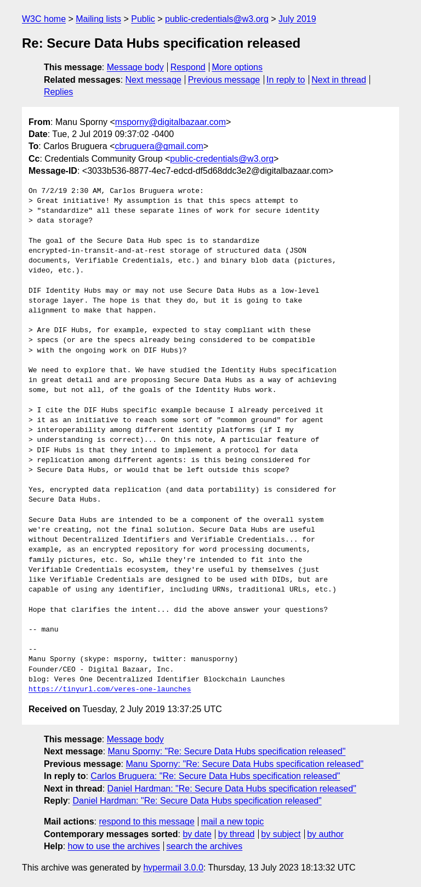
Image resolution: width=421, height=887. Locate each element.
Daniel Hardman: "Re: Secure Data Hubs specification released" (231, 788)
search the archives (205, 846)
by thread (236, 834)
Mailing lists (98, 19)
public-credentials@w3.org (217, 19)
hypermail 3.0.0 (173, 867)
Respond (188, 67)
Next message (153, 79)
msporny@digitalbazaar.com (170, 122)
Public (143, 19)
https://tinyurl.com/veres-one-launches (110, 690)
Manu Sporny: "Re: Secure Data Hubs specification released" (227, 751)
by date (197, 834)
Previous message (224, 79)
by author (325, 834)
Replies (58, 91)
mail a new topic (232, 821)
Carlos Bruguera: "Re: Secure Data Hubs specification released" (215, 776)
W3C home (44, 19)
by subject (280, 834)
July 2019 (297, 19)
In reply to (285, 79)
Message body (135, 67)
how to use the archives (114, 846)
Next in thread (338, 79)
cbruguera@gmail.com (159, 146)
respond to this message (146, 821)
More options (237, 67)
